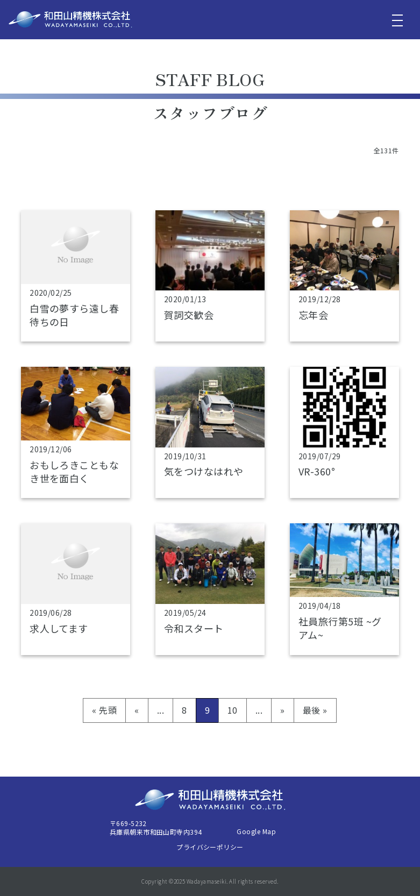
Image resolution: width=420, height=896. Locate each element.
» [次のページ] (282, 709)
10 (232, 709)
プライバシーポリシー (210, 846)
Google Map (256, 831)
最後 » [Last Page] (315, 709)
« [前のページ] (136, 709)
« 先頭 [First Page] (104, 709)
